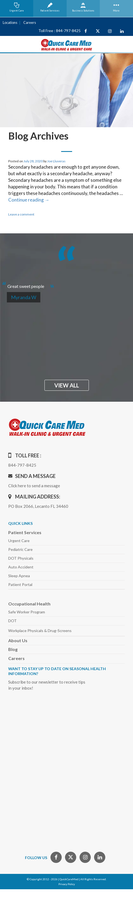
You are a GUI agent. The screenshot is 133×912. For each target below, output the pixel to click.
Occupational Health (29, 603)
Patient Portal (20, 584)
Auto (20, 566)
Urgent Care (19, 540)
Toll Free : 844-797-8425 (59, 30)
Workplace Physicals (40, 630)
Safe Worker (26, 611)
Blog (13, 649)
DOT (12, 620)
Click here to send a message (34, 485)
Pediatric (20, 549)
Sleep (19, 575)
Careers (28, 22)
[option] (66, 283)
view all (66, 385)
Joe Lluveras (56, 161)
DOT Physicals (20, 558)
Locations (9, 22)
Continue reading (28, 199)
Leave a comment (21, 214)
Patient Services (24, 532)
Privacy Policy (66, 883)
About (17, 640)
